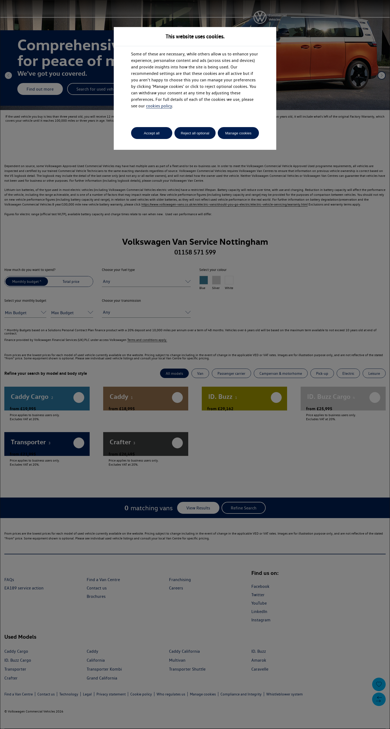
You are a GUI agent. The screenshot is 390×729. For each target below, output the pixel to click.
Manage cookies (238, 133)
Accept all (152, 133)
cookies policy (159, 105)
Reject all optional (195, 133)
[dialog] (195, 364)
